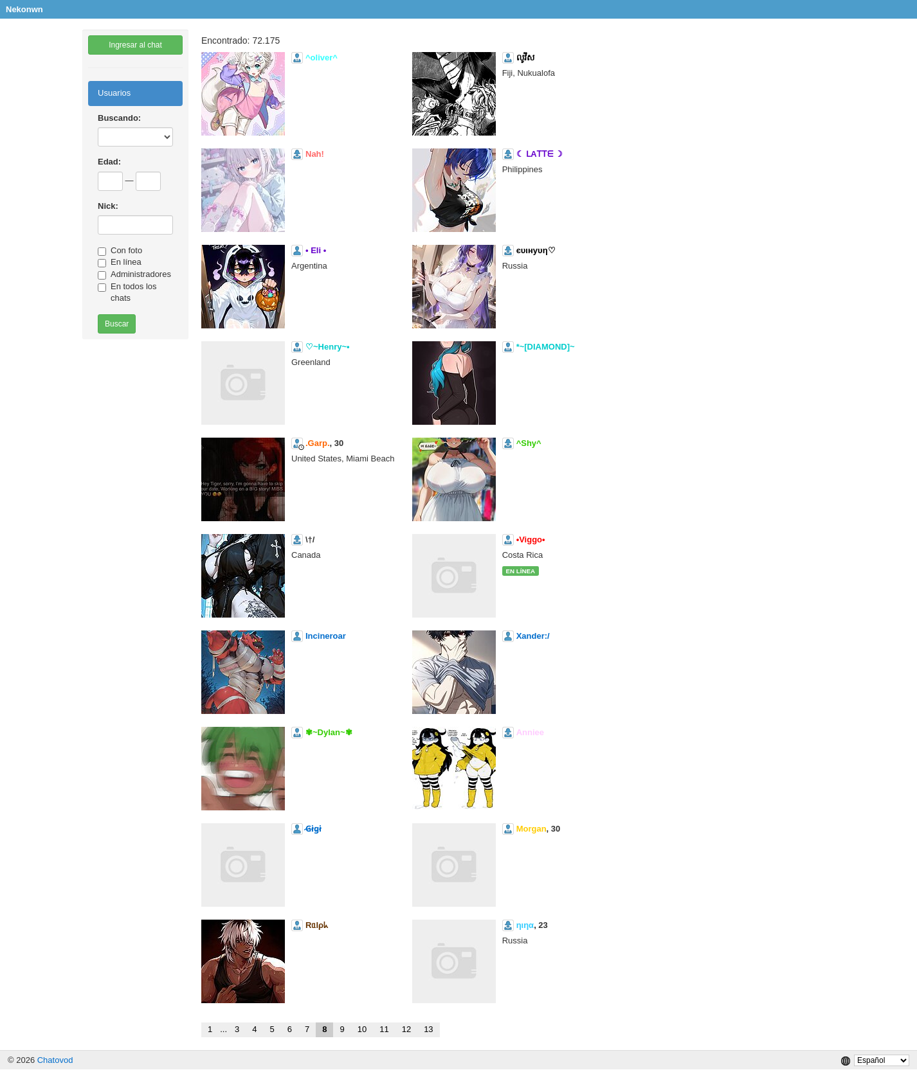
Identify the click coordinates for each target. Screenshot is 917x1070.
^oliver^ (321, 57)
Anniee (530, 732)
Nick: (108, 206)
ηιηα (525, 925)
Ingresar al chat (135, 44)
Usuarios (114, 93)
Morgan (531, 829)
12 (406, 1029)
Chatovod (55, 1060)
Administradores (134, 274)
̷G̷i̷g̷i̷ (313, 829)
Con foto (120, 250)
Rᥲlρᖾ (316, 925)
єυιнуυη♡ (536, 250)
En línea (119, 262)
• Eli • (315, 250)
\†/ (309, 539)
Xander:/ (533, 636)
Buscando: (119, 118)
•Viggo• (530, 539)
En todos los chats (127, 292)
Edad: (109, 161)
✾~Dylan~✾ (328, 732)
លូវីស (525, 57)
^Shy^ (528, 443)
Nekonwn (24, 9)
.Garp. (317, 443)
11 (383, 1029)
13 (428, 1029)
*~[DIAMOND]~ (545, 347)
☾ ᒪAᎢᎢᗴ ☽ (539, 154)
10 (362, 1029)
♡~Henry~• (327, 347)
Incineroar (325, 636)
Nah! (314, 154)
